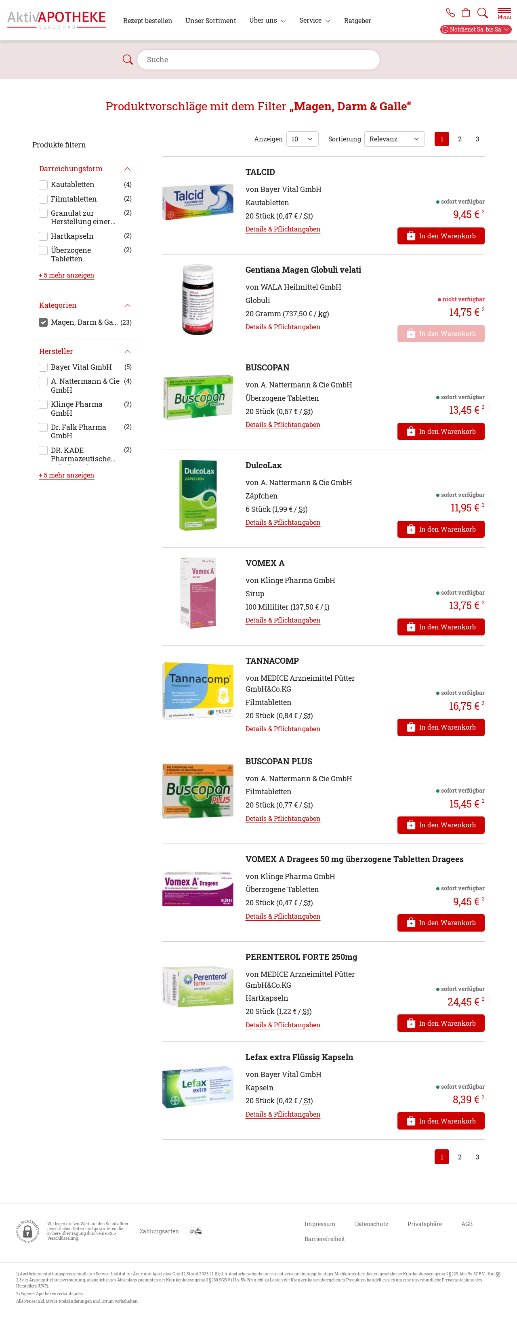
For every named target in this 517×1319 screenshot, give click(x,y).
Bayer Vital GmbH (81, 367)
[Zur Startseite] (59, 20)
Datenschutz (371, 1224)
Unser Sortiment (210, 20)
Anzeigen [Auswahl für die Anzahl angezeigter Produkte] (268, 139)
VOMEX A (265, 562)
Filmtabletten (74, 199)
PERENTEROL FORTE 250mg (301, 956)
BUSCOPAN (268, 367)
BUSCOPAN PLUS (279, 761)
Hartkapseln (72, 236)
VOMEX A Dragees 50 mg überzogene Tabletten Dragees (355, 859)
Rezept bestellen (147, 20)
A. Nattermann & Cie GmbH (85, 385)
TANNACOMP (272, 660)
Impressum (320, 1224)
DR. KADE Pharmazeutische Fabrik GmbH (81, 455)
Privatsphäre (425, 1224)
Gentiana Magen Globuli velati (303, 269)
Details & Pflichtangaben (283, 229)
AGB (467, 1224)
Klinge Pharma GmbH (77, 408)
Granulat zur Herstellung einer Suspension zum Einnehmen (81, 218)
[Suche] (482, 12)
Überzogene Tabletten (71, 254)
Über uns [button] (264, 20)
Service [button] (311, 20)
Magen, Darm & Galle (85, 322)
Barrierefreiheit (325, 1239)
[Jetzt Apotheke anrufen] (447, 13)
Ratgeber (357, 20)
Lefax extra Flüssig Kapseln (299, 1057)
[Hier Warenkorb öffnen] (465, 13)
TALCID (260, 171)
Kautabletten (73, 184)
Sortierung (344, 139)
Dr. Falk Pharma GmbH (78, 431)
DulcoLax (264, 465)
